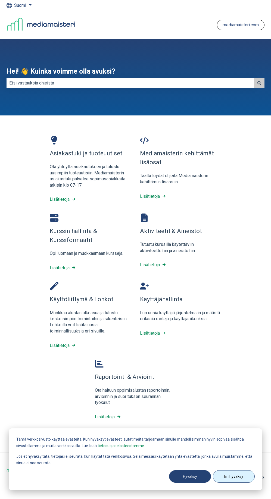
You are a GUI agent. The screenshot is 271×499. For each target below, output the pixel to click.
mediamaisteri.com (241, 24)
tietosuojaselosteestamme (121, 446)
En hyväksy (233, 476)
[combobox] (130, 83)
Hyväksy (190, 476)
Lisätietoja (60, 199)
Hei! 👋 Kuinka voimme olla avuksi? (61, 71)
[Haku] (259, 83)
